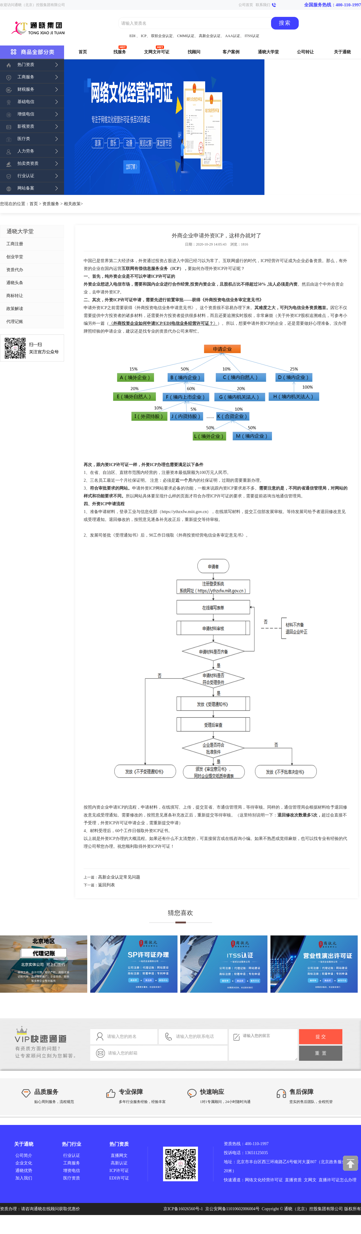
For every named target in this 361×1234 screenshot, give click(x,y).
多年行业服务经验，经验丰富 (142, 1102)
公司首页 (246, 5)
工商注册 (14, 244)
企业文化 (23, 1163)
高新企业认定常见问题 (119, 877)
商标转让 (14, 295)
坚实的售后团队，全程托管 (311, 1102)
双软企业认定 (162, 36)
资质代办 (14, 270)
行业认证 (71, 1155)
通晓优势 (23, 1170)
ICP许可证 (119, 1170)
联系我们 (263, 5)
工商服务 (71, 1163)
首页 (33, 204)
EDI (132, 36)
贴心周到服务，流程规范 (54, 1102)
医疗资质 (71, 1178)
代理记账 (14, 321)
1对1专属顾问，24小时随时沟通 (225, 1102)
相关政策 (72, 204)
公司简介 (23, 1155)
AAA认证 (232, 36)
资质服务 (50, 204)
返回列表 (106, 885)
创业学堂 (14, 257)
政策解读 (14, 308)
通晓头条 (14, 282)
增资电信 (71, 1170)
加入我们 (23, 1178)
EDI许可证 (119, 1178)
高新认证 (119, 1163)
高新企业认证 (210, 36)
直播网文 (119, 1155)
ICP (144, 36)
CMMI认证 (185, 36)
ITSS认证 (252, 36)
